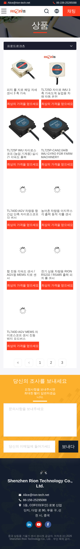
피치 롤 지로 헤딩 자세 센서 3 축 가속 (22, 91)
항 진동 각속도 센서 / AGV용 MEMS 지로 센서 (21, 275)
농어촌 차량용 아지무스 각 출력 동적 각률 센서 (57, 212)
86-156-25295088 (64, 2)
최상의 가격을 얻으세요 (23, 103)
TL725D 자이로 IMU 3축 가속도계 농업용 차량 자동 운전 (56, 93)
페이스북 (48, 524)
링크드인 (29, 524)
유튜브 (38, 524)
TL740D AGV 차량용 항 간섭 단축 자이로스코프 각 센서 (22, 214)
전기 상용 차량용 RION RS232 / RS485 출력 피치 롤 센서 (57, 275)
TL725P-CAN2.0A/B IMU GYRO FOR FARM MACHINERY (57, 154)
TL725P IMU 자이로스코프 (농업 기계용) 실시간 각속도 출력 (22, 154)
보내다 (68, 446)
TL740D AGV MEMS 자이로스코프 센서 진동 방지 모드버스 (22, 335)
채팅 (71, 11)
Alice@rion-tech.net (16, 2)
